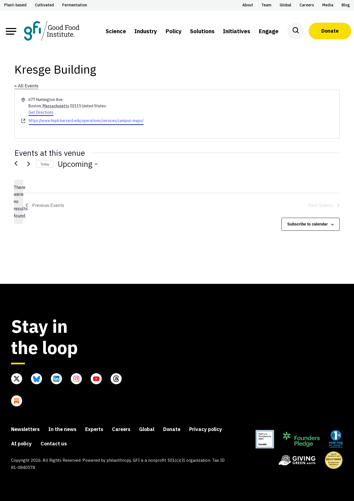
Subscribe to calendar (307, 224)
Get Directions (40, 112)
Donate (330, 31)
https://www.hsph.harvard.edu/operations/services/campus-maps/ (86, 120)
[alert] (18, 202)
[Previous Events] (17, 164)
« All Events (26, 86)
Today (44, 164)
